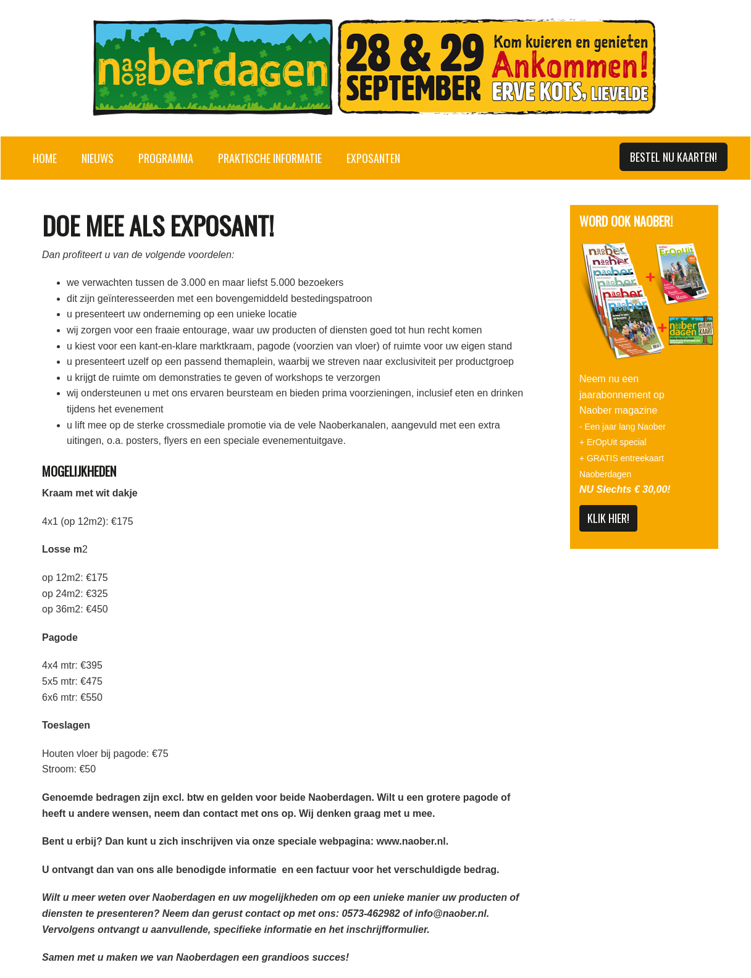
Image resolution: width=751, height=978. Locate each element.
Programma (165, 158)
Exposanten (373, 158)
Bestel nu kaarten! (673, 157)
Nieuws (98, 158)
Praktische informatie (270, 158)
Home (45, 158)
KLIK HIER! (608, 518)
